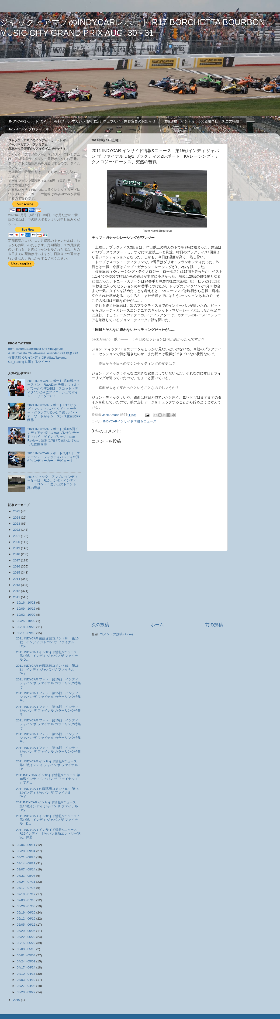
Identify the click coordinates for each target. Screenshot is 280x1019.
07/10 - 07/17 (26, 894)
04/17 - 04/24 (26, 967)
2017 (17, 560)
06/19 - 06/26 (26, 912)
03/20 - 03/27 (26, 992)
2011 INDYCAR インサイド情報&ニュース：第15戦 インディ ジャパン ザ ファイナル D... (48, 819)
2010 (17, 1000)
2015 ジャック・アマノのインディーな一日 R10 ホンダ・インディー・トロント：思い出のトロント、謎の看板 (53, 482)
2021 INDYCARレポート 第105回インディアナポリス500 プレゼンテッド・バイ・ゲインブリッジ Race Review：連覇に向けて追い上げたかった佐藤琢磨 (53, 436)
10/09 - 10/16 (26, 608)
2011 (17, 597)
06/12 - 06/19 (26, 918)
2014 (17, 579)
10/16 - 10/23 (26, 602)
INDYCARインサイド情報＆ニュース (130, 421)
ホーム (157, 624)
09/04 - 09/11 (26, 845)
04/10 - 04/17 (26, 973)
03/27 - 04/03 (26, 986)
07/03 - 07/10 (26, 900)
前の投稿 (214, 624)
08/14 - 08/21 (26, 863)
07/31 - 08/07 (26, 875)
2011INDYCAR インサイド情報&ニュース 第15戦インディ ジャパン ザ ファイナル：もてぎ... (48, 778)
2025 (17, 511)
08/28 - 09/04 (26, 851)
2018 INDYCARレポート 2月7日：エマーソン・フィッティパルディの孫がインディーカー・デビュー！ (53, 457)
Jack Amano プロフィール (28, 129)
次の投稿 (100, 624)
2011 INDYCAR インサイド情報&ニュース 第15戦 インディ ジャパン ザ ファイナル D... (48, 655)
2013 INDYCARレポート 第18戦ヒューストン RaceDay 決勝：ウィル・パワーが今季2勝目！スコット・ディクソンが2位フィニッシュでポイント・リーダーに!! (53, 388)
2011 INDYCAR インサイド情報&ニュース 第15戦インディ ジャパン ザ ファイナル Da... (48, 765)
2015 (17, 572)
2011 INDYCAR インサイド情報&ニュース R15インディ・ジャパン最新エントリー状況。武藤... (48, 833)
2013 (17, 585)
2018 (17, 554)
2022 (17, 529)
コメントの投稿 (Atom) (116, 634)
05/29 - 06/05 (26, 931)
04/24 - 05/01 (26, 961)
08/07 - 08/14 (26, 869)
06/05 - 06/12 (26, 924)
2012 (17, 591)
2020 (17, 542)
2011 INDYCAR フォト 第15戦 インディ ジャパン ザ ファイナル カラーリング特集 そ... (50, 683)
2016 (17, 566)
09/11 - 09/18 (26, 633)
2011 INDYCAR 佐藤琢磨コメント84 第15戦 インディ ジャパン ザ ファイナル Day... (47, 642)
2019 (17, 548)
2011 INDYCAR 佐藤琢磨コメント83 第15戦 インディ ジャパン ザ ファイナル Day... (47, 669)
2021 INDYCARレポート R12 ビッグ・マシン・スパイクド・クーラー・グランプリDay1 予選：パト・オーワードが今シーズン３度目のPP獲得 (53, 412)
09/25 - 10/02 (26, 621)
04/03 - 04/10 (26, 980)
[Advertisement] (157, 586)
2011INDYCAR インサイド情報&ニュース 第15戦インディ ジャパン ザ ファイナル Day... (48, 806)
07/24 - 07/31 (26, 881)
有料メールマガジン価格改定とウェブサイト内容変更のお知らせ (105, 121)
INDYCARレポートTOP (27, 121)
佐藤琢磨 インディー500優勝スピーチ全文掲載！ (203, 121)
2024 (17, 517)
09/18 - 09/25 (26, 627)
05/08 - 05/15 (26, 949)
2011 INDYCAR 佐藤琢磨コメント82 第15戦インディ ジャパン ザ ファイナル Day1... (47, 792)
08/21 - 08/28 (26, 857)
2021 (17, 536)
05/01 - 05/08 (26, 955)
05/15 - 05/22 (26, 943)
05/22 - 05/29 (26, 937)
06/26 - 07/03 (26, 906)
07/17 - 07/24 (26, 888)
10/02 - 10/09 (26, 614)
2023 (17, 523)
